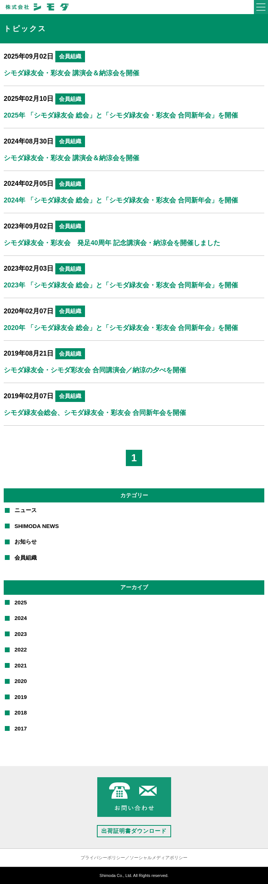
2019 (20, 697)
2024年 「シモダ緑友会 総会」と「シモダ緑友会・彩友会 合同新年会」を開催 (121, 200)
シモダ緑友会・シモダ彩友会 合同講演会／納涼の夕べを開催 (95, 370)
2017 (20, 728)
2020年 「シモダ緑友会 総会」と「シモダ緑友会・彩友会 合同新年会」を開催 (121, 328)
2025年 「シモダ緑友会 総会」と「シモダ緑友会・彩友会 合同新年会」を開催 (121, 115)
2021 (20, 665)
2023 (20, 634)
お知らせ (25, 541)
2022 (20, 649)
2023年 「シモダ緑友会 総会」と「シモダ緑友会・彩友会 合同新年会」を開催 (121, 285)
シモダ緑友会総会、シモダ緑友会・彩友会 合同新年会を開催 (95, 412)
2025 (20, 602)
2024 (20, 618)
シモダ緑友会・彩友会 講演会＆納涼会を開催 (71, 73)
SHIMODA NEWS (36, 526)
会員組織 (70, 56)
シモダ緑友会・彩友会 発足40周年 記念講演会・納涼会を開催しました (112, 243)
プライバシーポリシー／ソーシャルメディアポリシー (134, 857)
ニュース (25, 510)
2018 (20, 712)
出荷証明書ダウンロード (134, 831)
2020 (20, 681)
